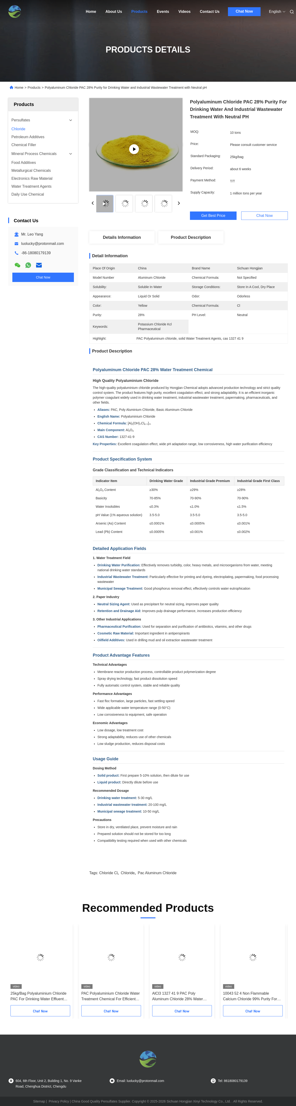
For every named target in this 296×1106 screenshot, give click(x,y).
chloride (128, 873)
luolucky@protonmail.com (42, 244)
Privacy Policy (59, 1101)
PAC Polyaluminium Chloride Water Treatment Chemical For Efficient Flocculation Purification (110, 996)
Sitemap (39, 1101)
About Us (113, 12)
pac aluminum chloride (157, 873)
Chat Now (244, 11)
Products (139, 12)
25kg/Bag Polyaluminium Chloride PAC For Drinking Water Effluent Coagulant (38, 996)
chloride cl (108, 873)
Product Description (191, 237)
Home (91, 12)
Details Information (122, 237)
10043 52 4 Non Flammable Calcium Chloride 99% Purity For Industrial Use (250, 996)
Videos (184, 12)
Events (163, 12)
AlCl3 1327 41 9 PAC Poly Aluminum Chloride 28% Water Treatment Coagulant (177, 996)
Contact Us (210, 12)
